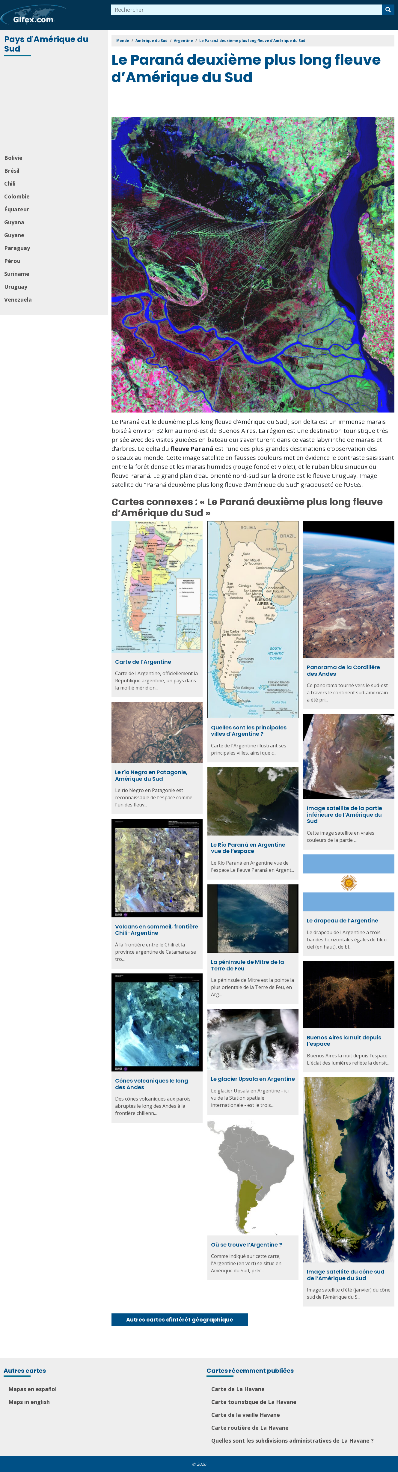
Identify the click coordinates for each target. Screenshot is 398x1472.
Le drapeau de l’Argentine (342, 920)
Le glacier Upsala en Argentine (253, 1079)
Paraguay (17, 248)
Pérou (12, 260)
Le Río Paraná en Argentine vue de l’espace (248, 848)
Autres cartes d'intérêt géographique (179, 1319)
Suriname (16, 273)
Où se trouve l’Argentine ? (246, 1244)
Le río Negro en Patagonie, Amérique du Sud (151, 775)
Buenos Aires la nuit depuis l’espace (344, 1041)
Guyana (14, 222)
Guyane (14, 235)
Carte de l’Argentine (143, 662)
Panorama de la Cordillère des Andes (343, 670)
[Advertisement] (54, 106)
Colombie (17, 196)
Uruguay (15, 286)
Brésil (11, 170)
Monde (122, 40)
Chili (10, 183)
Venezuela (18, 299)
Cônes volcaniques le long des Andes (151, 1084)
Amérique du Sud (151, 40)
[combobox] (246, 9)
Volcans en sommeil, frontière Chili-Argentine (156, 930)
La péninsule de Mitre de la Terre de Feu (247, 965)
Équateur (16, 209)
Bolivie (13, 157)
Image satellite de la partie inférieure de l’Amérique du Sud (344, 814)
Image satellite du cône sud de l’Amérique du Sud (346, 1275)
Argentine (183, 40)
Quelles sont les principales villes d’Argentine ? (249, 731)
